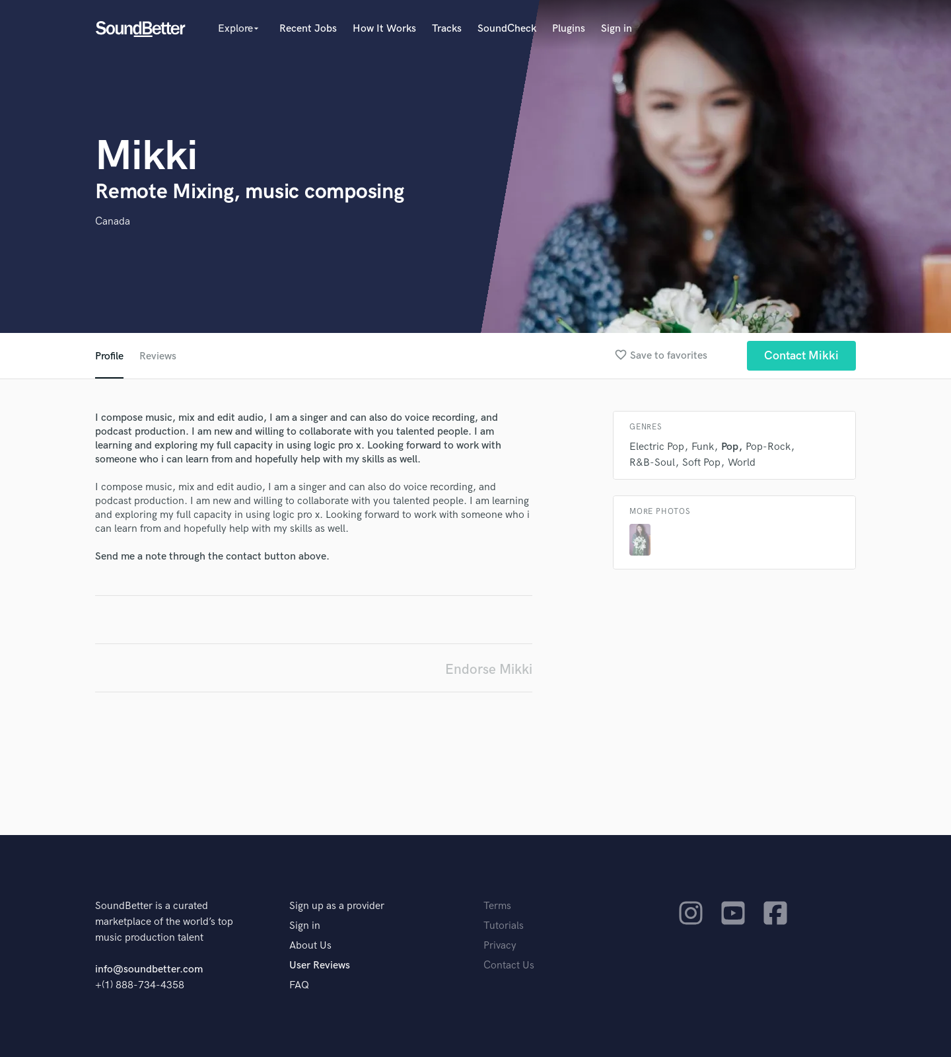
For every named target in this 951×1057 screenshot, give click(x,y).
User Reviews (319, 965)
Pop (729, 447)
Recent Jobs (308, 28)
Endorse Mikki (488, 669)
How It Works (384, 28)
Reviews (157, 356)
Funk (702, 447)
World (742, 462)
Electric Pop (656, 447)
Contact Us (508, 965)
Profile (109, 356)
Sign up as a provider (336, 906)
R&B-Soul (652, 462)
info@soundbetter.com (149, 969)
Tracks (447, 28)
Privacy (499, 945)
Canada (112, 221)
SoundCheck (506, 28)
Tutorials (503, 926)
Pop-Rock (768, 447)
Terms (497, 906)
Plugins (568, 28)
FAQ (299, 985)
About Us (310, 945)
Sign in (616, 28)
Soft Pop (701, 462)
